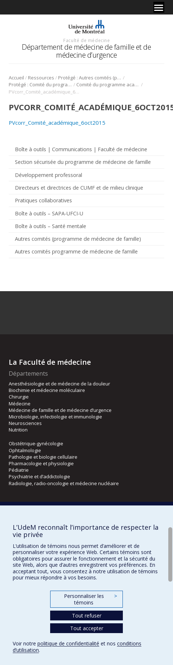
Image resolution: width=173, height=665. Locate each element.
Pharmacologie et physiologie (41, 463)
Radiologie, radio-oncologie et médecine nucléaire (64, 483)
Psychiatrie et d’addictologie (39, 476)
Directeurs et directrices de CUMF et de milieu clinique (79, 187)
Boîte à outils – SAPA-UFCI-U (49, 213)
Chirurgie (19, 396)
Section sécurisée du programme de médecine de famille (83, 161)
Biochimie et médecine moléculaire (47, 390)
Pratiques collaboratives (43, 200)
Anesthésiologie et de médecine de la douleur (59, 383)
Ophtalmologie (25, 450)
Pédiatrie (19, 470)
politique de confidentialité (68, 643)
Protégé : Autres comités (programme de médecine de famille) (90, 77)
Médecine (20, 403)
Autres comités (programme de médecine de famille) (78, 238)
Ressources (41, 77)
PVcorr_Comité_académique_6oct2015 (57, 122)
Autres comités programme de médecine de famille (76, 251)
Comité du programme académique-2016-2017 (108, 84)
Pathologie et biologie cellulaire (43, 457)
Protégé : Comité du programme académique (40, 84)
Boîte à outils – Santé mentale (50, 226)
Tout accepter (86, 628)
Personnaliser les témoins (90, 599)
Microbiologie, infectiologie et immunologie (55, 416)
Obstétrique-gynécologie (36, 443)
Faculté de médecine (86, 40)
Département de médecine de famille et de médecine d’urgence (86, 51)
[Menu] (158, 7)
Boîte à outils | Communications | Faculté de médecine (81, 149)
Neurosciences (25, 423)
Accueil (16, 77)
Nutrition (18, 429)
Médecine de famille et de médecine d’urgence (60, 410)
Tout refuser (86, 615)
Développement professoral (48, 175)
